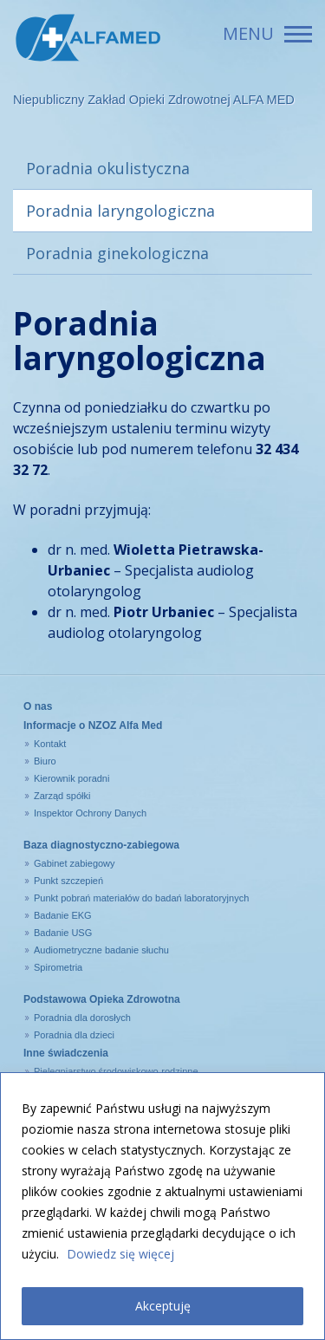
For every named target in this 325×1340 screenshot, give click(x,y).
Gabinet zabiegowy (74, 863)
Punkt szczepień (68, 880)
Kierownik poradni (71, 778)
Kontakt (50, 743)
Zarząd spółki (62, 795)
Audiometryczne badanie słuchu (101, 950)
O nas (37, 706)
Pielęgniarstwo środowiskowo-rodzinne (116, 1071)
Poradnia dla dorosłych (82, 1017)
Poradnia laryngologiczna (120, 210)
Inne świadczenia (65, 1053)
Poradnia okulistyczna (108, 168)
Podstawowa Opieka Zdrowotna (101, 999)
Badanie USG (63, 932)
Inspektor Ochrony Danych (90, 813)
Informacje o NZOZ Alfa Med (92, 725)
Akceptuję (163, 1306)
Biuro (45, 761)
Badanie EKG (63, 915)
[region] (162, 1206)
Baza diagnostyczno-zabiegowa (101, 845)
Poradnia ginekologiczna (117, 253)
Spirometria (58, 967)
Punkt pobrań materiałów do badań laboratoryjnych (141, 898)
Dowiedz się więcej (120, 1254)
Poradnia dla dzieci (74, 1035)
